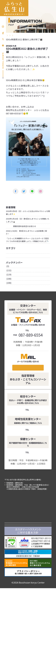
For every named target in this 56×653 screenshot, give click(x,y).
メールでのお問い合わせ (28, 389)
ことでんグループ (28, 580)
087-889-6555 (31, 349)
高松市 (28, 573)
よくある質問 (16, 565)
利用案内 (16, 551)
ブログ (9, 275)
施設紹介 (39, 544)
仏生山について (40, 558)
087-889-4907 (31, 434)
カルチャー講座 (16, 558)
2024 (8, 293)
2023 (8, 297)
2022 (8, 302)
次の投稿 (42, 199)
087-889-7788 (31, 454)
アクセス (39, 565)
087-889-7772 (31, 477)
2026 (8, 285)
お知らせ (10, 270)
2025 (8, 289)
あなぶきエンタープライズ (28, 587)
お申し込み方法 (53, 30)
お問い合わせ (53, 51)
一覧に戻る (28, 199)
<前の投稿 (13, 199)
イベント (39, 551)
